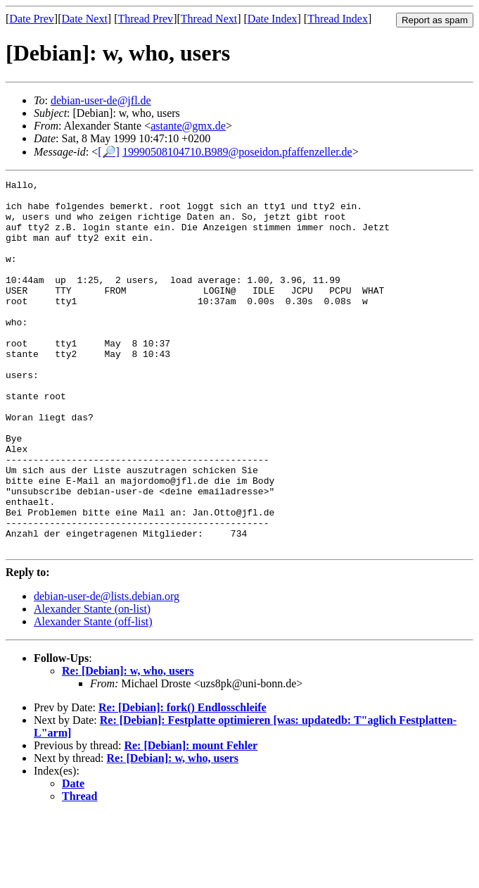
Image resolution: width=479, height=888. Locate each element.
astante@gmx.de (188, 126)
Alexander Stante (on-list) (92, 683)
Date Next (85, 19)
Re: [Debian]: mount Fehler (190, 819)
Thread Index (337, 19)
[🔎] (109, 152)
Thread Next (209, 19)
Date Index (273, 19)
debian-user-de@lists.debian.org (106, 670)
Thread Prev (145, 19)
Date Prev (31, 19)
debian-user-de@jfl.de (101, 100)
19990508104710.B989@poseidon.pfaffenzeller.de (237, 152)
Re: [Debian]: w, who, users (128, 745)
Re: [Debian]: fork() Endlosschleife (182, 781)
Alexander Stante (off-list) (93, 695)
